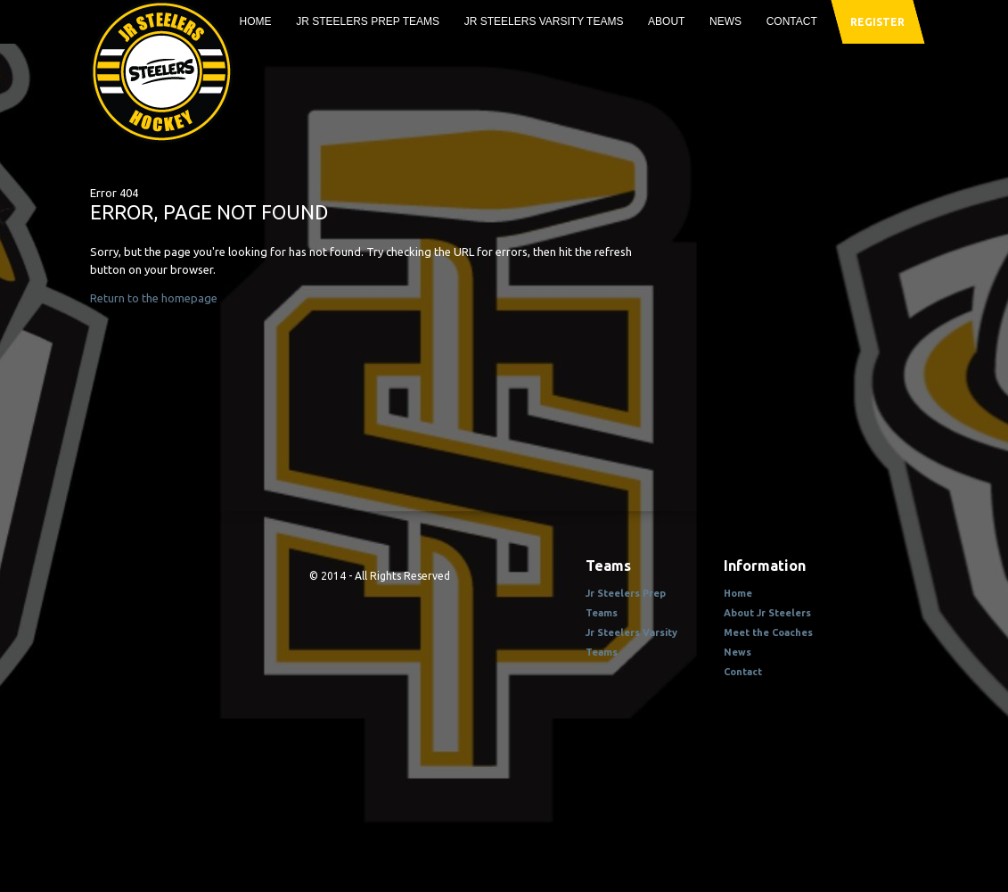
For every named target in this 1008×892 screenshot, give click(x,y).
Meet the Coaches (768, 632)
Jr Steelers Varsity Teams (544, 21)
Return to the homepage (153, 298)
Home (256, 21)
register (876, 22)
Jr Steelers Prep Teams (367, 21)
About (666, 21)
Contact (791, 21)
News (725, 21)
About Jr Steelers (767, 612)
